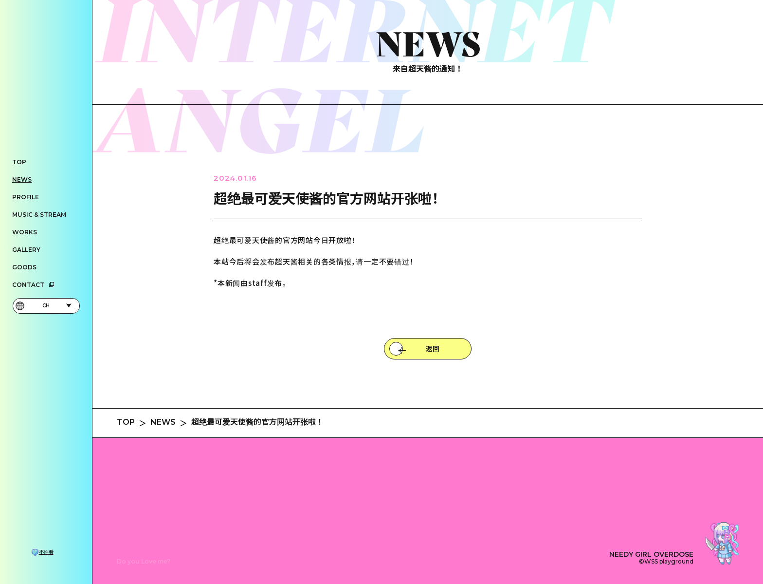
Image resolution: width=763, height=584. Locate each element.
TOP (19, 162)
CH (44, 305)
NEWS (22, 179)
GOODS (24, 267)
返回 (432, 348)
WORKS (24, 232)
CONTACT (33, 284)
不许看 (46, 552)
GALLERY (26, 249)
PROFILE (25, 197)
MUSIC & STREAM (39, 214)
